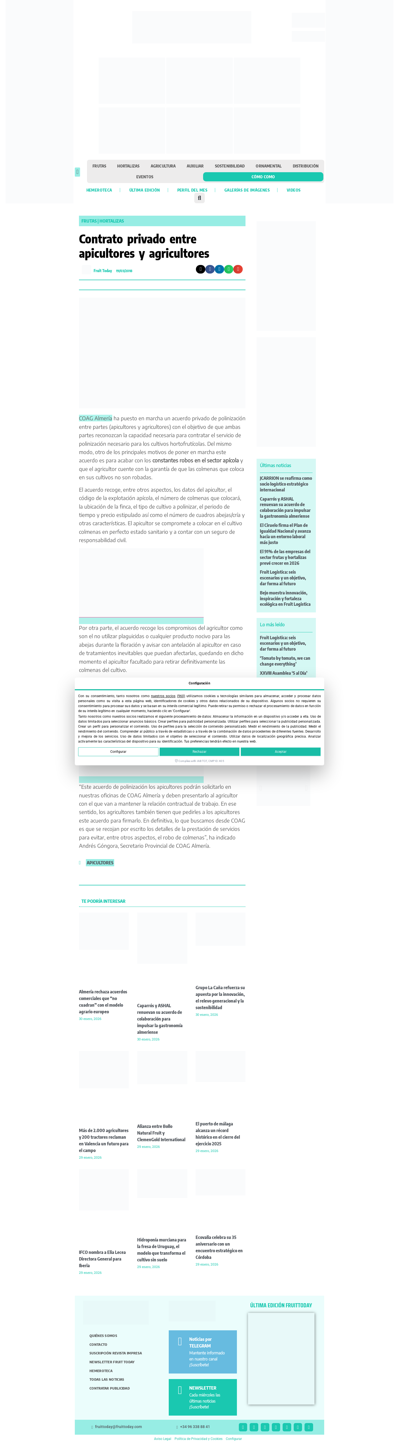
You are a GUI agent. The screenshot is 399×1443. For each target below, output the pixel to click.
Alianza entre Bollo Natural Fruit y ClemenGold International (161, 1133)
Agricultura (163, 165)
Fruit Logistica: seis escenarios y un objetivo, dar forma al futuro (283, 577)
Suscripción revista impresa (115, 1353)
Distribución (306, 165)
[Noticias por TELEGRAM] (180, 1341)
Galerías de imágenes (247, 189)
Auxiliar (195, 165)
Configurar (118, 752)
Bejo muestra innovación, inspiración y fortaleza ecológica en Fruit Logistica (285, 598)
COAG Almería (95, 418)
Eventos (144, 176)
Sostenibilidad (230, 165)
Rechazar (199, 752)
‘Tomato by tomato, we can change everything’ (285, 661)
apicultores (100, 862)
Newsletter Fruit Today (112, 1362)
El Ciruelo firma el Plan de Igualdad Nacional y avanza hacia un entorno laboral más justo (285, 533)
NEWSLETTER (202, 1388)
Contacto (98, 1344)
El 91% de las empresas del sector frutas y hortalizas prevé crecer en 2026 (285, 557)
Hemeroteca (99, 189)
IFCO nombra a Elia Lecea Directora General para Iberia (102, 1258)
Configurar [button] (234, 1439)
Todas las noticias (106, 1379)
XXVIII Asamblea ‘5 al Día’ (283, 673)
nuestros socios (163, 696)
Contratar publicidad (109, 1388)
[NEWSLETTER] (180, 1390)
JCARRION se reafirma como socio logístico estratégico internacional (286, 484)
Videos (293, 189)
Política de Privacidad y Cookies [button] (198, 1439)
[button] (77, 172)
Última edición (144, 189)
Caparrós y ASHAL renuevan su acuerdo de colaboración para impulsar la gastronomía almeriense (160, 1019)
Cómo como (263, 176)
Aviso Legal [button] (162, 1439)
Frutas (99, 165)
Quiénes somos (103, 1335)
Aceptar (281, 752)
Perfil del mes (192, 189)
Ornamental (269, 165)
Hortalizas (128, 165)
